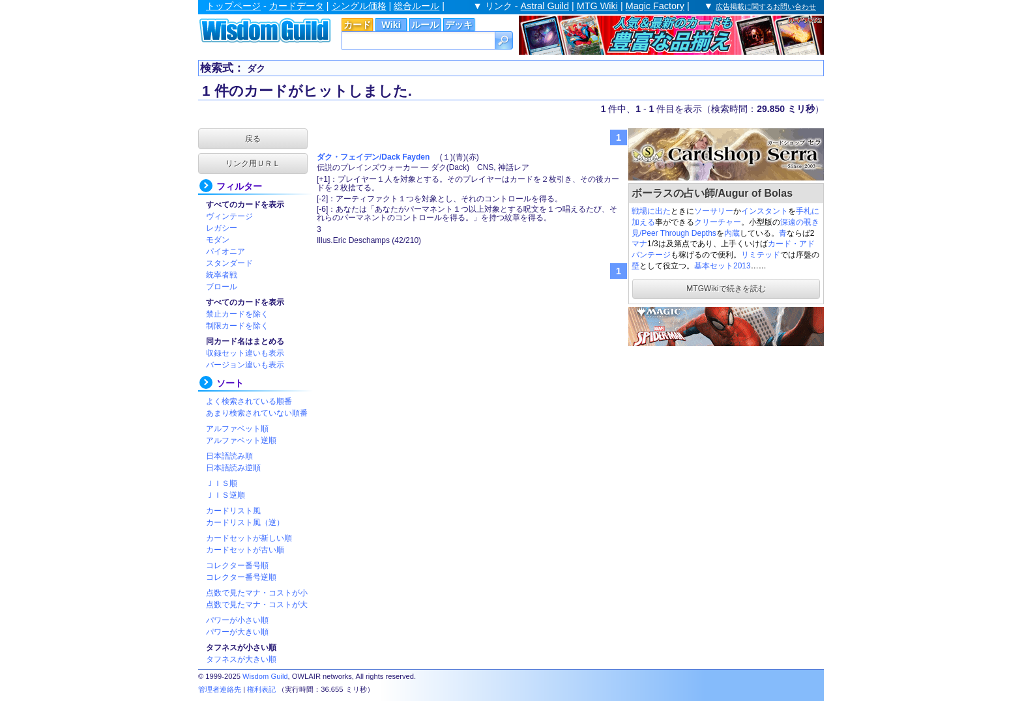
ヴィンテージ (229, 216)
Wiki (390, 25)
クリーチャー (717, 222)
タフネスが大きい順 (241, 659)
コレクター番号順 (237, 565)
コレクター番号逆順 (241, 577)
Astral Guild (545, 6)
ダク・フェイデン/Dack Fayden (373, 157)
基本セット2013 (722, 265)
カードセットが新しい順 (249, 538)
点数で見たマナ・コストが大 (257, 604)
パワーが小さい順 (237, 620)
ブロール (221, 286)
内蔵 (732, 233)
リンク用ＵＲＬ (253, 163)
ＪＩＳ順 (221, 483)
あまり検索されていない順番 (257, 413)
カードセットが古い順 (245, 549)
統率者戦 (221, 274)
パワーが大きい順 (237, 632)
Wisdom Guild (265, 676)
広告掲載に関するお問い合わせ (766, 6)
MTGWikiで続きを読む (725, 288)
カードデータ (296, 6)
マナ (639, 243)
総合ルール (416, 6)
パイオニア (225, 251)
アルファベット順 (237, 428)
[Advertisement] (726, 430)
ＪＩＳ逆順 (225, 495)
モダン (217, 239)
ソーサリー (713, 211)
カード (357, 25)
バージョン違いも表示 (245, 364)
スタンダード (229, 263)
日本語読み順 (229, 456)
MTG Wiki (597, 6)
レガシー (221, 228)
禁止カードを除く (237, 314)
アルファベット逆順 (241, 440)
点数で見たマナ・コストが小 (257, 592)
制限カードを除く (237, 325)
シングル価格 (359, 6)
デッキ (459, 25)
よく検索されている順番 (249, 401)
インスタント (764, 211)
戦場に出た (651, 211)
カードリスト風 (233, 510)
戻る (253, 138)
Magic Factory (655, 6)
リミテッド (760, 254)
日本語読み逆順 (233, 467)
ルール (425, 25)
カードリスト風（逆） (245, 522)
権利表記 (261, 689)
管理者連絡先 (219, 689)
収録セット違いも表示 (245, 353)
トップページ (233, 6)
